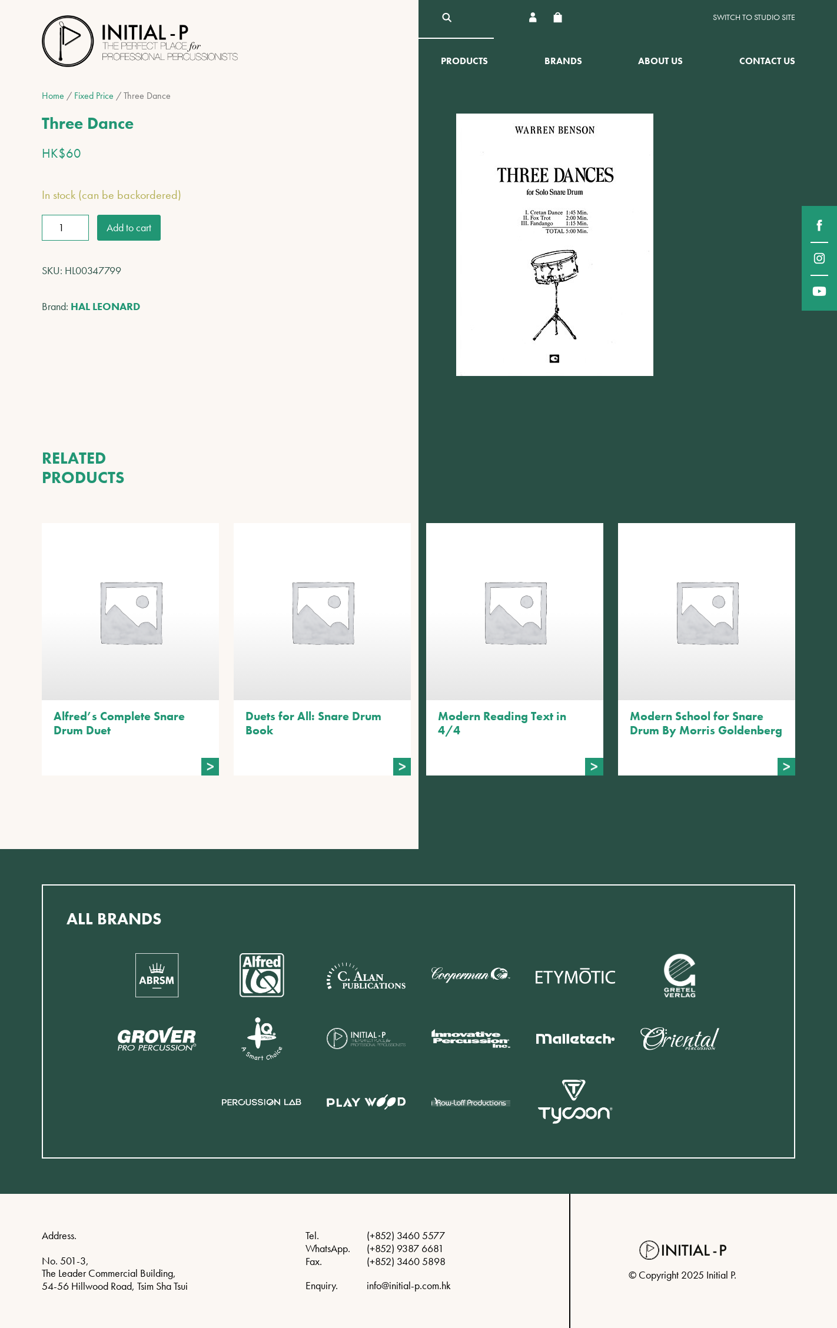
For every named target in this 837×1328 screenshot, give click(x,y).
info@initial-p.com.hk (409, 1285)
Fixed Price (94, 95)
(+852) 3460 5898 (406, 1261)
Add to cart (129, 227)
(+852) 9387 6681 (405, 1248)
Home (53, 95)
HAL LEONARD (105, 306)
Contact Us (767, 61)
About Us (660, 61)
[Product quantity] (65, 228)
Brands (563, 61)
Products (464, 61)
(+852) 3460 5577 (406, 1235)
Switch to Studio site (754, 17)
